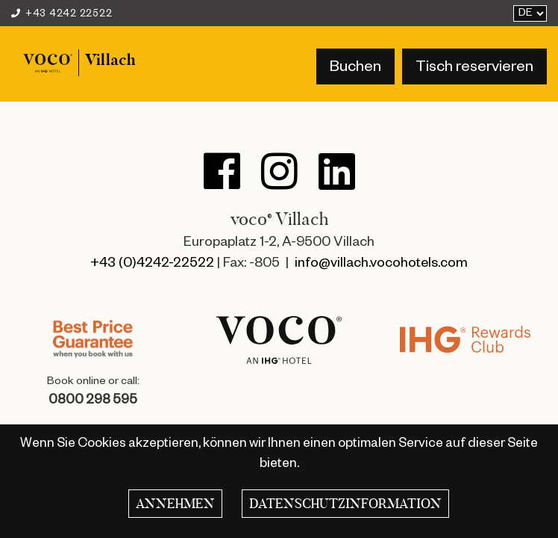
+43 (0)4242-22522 (152, 264)
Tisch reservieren (474, 69)
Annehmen (175, 503)
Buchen (355, 69)
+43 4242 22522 (61, 14)
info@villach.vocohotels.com (381, 264)
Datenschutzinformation (345, 503)
